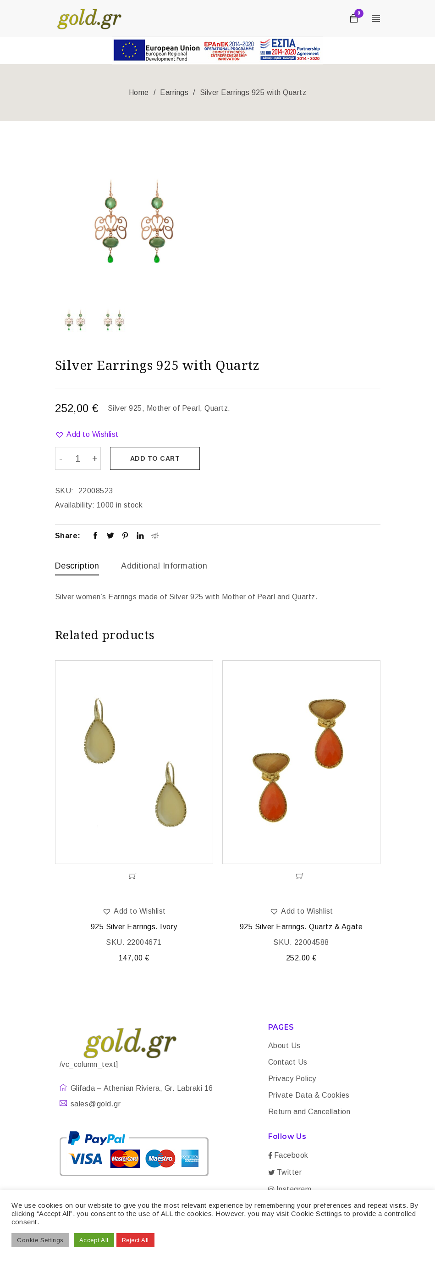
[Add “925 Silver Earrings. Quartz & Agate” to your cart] (301, 876)
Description (77, 565)
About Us (284, 1046)
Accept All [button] (94, 1240)
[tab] (77, 567)
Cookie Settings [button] (40, 1240)
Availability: (75, 504)
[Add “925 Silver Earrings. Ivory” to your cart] (134, 876)
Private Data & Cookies (309, 1095)
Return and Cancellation (309, 1112)
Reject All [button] (135, 1240)
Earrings (174, 92)
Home (139, 92)
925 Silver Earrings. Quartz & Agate (301, 927)
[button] (87, 434)
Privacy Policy (292, 1079)
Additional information (164, 565)
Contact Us (288, 1062)
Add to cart (156, 458)
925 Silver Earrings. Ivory (134, 927)
